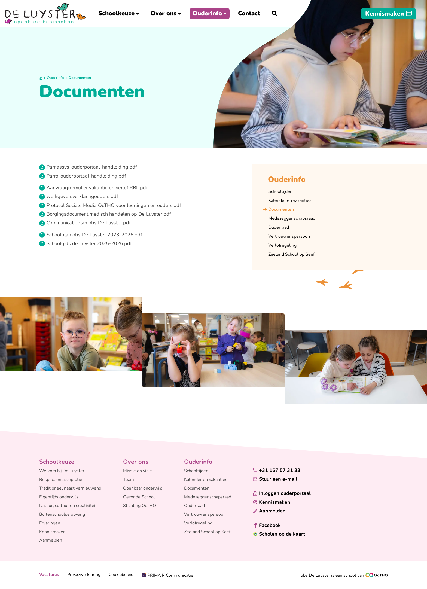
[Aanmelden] (269, 511)
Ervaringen (49, 523)
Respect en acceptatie (60, 480)
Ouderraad (194, 506)
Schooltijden (196, 471)
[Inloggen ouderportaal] (282, 493)
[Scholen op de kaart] (279, 534)
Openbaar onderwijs (142, 488)
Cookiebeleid (121, 574)
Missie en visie (137, 471)
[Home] (40, 78)
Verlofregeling (198, 523)
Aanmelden (50, 540)
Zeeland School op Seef (207, 532)
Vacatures (49, 574)
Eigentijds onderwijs (58, 497)
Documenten (79, 77)
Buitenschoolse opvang (62, 514)
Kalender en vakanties (205, 480)
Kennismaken (52, 532)
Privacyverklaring (83, 574)
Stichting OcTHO (139, 506)
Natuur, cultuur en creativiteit (68, 506)
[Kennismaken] (388, 13)
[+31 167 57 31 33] (276, 470)
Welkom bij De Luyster (61, 471)
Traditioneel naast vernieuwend (70, 488)
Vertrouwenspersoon (205, 514)
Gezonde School (139, 497)
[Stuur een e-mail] (275, 479)
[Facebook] (267, 525)
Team (128, 480)
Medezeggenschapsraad (207, 497)
